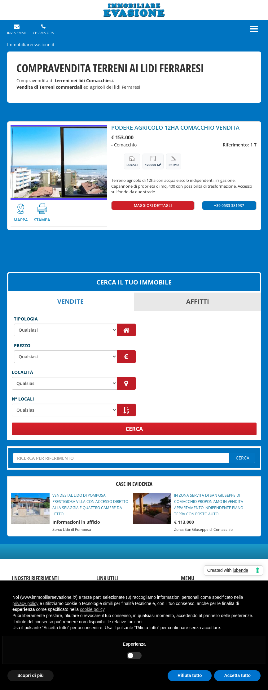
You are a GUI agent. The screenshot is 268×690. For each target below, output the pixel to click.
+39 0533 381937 (229, 205)
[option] (59, 162)
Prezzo (22, 345)
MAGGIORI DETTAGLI (153, 205)
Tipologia (26, 319)
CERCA (134, 428)
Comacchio (125, 145)
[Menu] (253, 29)
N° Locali (23, 399)
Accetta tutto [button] (237, 675)
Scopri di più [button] (30, 675)
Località (22, 372)
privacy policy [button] (25, 603)
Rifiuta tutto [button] (190, 675)
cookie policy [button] (92, 609)
